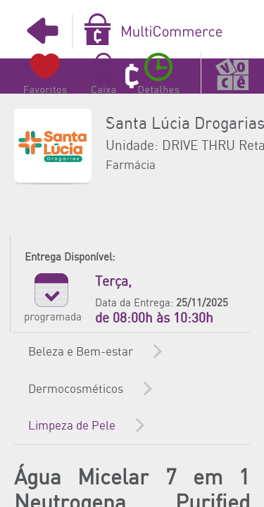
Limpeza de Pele (71, 426)
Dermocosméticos (75, 389)
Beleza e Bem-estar (80, 352)
